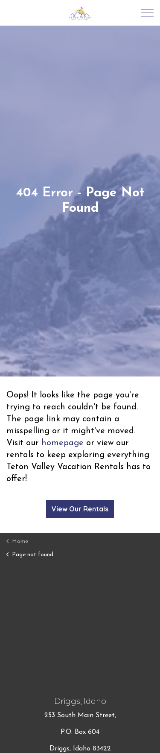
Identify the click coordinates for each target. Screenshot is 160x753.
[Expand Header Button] (147, 13)
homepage (62, 443)
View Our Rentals (80, 508)
